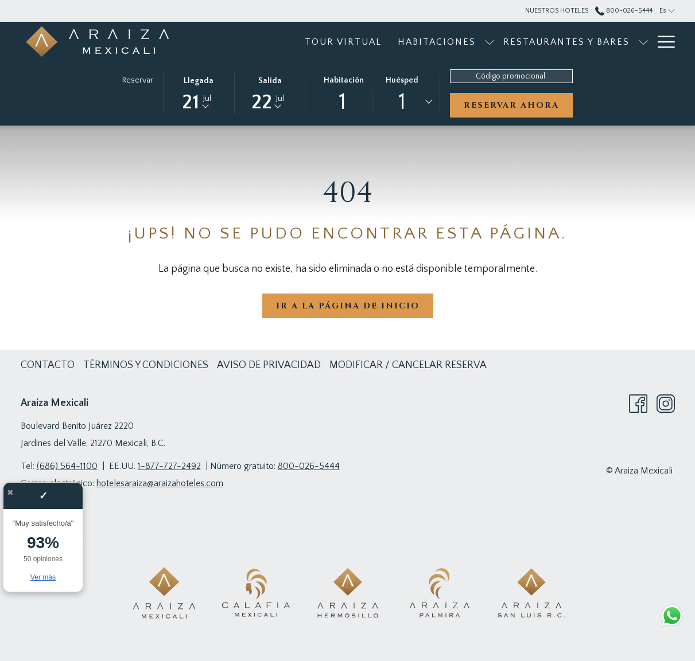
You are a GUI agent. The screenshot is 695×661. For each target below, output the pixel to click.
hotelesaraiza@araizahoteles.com (159, 483)
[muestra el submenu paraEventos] (643, 41)
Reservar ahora (511, 105)
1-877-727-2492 (169, 466)
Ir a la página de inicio (348, 305)
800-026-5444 (309, 466)
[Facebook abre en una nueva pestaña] (638, 403)
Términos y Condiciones (145, 365)
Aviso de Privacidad (269, 365)
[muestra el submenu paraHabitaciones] (413, 41)
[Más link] (662, 41)
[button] (198, 92)
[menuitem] (266, 41)
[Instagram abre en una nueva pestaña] (666, 403)
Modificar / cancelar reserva (408, 365)
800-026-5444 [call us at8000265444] (624, 10)
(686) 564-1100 (67, 466)
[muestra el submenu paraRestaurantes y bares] (567, 41)
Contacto (48, 365)
